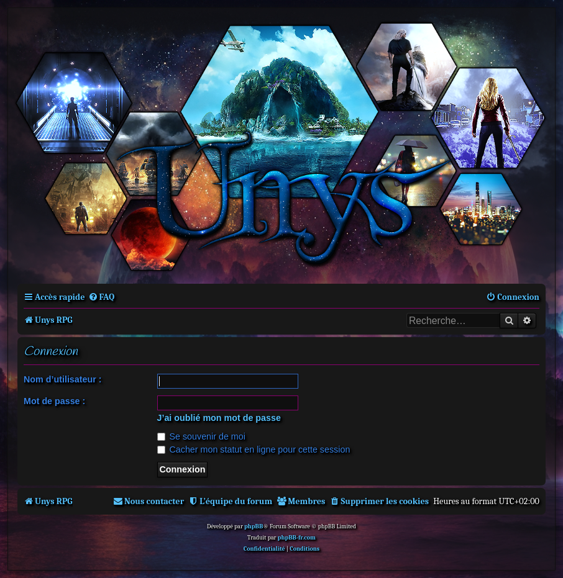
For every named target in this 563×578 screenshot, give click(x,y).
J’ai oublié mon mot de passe (219, 418)
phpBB (253, 526)
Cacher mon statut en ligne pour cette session (253, 449)
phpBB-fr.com (297, 537)
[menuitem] (101, 297)
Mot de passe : (54, 401)
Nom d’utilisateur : (63, 379)
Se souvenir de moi (201, 436)
